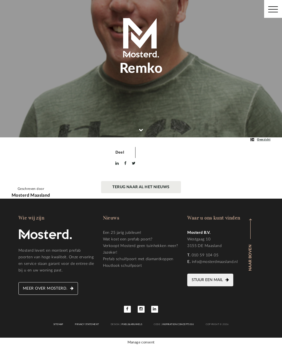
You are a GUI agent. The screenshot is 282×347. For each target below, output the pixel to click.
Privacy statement (87, 324)
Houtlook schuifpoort (122, 266)
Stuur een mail (207, 280)
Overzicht (260, 139)
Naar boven (250, 258)
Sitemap (58, 324)
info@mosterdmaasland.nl (215, 262)
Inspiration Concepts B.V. (178, 324)
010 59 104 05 (205, 255)
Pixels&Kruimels (131, 324)
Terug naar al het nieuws (140, 187)
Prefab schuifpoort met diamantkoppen (138, 259)
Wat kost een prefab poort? (128, 239)
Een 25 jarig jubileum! (122, 233)
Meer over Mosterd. (45, 288)
